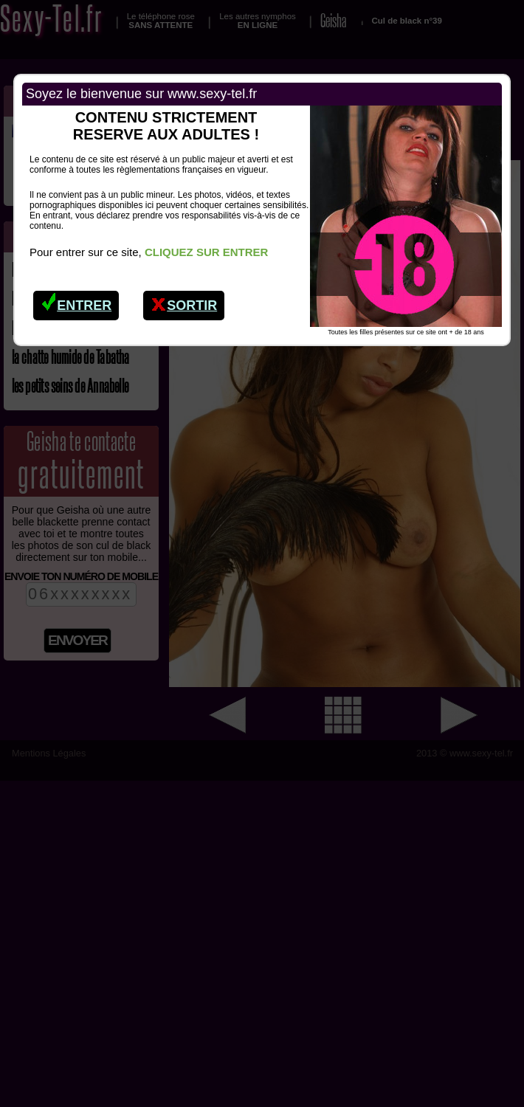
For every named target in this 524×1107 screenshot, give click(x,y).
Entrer (76, 302)
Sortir (184, 302)
